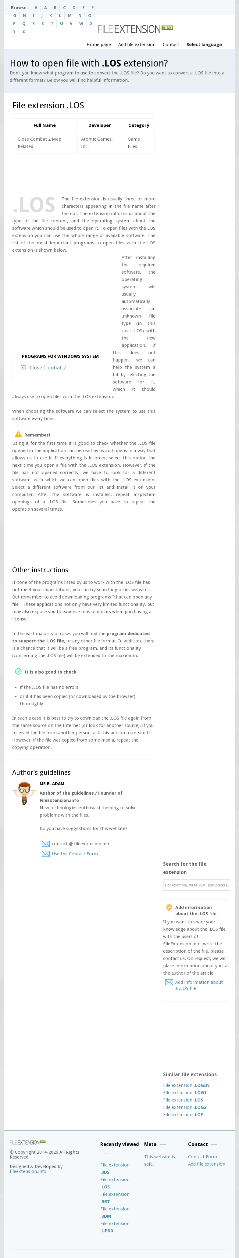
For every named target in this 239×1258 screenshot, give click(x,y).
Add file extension (136, 44)
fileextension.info (28, 1171)
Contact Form (202, 1156)
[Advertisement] (123, 173)
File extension (186, 1085)
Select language (204, 44)
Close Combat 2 (48, 368)
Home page (99, 44)
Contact (171, 44)
